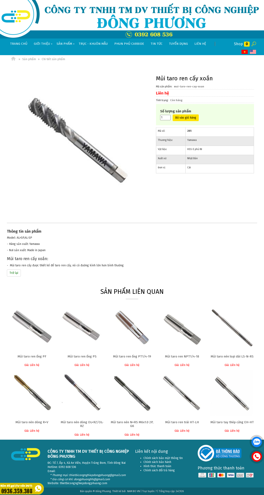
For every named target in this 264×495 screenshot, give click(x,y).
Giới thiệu (43, 44)
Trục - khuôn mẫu (93, 44)
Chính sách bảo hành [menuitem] (157, 462)
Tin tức (156, 44)
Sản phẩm (66, 44)
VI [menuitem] (244, 52)
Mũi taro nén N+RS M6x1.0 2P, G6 (132, 424)
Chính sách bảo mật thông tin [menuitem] (163, 458)
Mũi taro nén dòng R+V (31, 422)
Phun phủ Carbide (129, 44)
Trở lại (14, 273)
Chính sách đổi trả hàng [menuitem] (159, 470)
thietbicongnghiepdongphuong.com (83, 483)
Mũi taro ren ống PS (82, 356)
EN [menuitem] (253, 52)
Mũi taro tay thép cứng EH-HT (232, 422)
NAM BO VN (133, 491)
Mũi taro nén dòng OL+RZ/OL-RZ (82, 424)
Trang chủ (18, 44)
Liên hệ (200, 44)
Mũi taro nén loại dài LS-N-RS (232, 356)
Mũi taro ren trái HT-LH (182, 422)
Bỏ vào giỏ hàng (185, 117)
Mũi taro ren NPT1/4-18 (182, 356)
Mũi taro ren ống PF (32, 356)
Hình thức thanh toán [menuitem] (157, 466)
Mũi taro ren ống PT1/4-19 (132, 356)
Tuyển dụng (178, 44)
